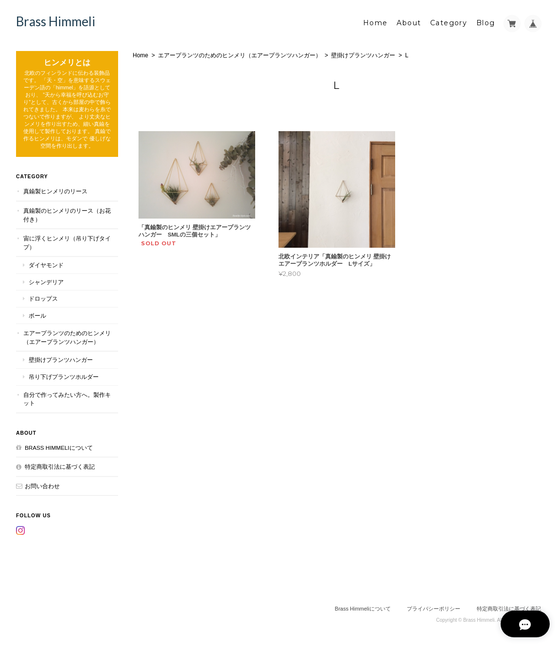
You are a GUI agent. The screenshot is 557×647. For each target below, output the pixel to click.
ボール (37, 315)
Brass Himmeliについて (59, 447)
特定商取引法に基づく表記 (60, 466)
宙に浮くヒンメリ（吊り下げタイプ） (67, 242)
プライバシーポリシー (433, 608)
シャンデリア (46, 281)
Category (448, 22)
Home (375, 22)
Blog (485, 22)
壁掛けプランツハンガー (363, 54)
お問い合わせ (42, 485)
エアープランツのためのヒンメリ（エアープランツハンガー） (239, 54)
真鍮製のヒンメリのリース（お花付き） (67, 214)
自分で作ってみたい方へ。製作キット (67, 398)
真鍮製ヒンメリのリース (55, 191)
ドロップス (43, 298)
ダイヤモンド (46, 264)
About (409, 22)
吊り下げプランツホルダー (64, 376)
